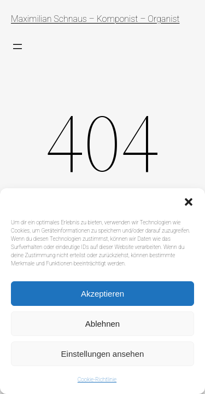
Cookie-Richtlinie (97, 379)
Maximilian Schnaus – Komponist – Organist (95, 19)
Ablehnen (102, 323)
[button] (188, 201)
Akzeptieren (102, 293)
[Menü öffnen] (17, 46)
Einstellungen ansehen (102, 353)
